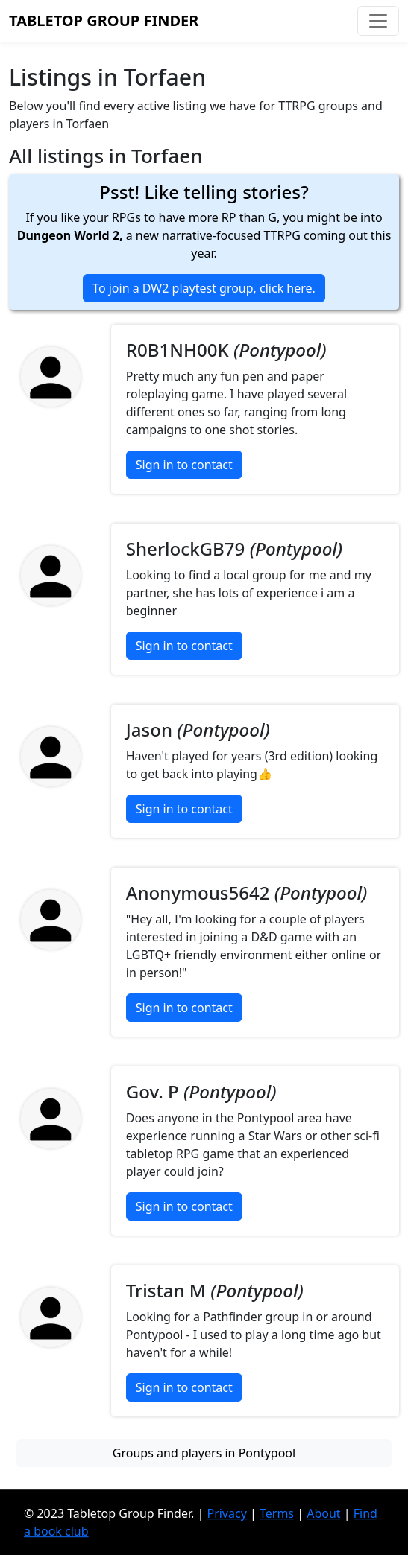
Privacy (226, 1513)
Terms (277, 1513)
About (323, 1513)
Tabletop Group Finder (103, 20)
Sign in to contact (184, 465)
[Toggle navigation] (378, 21)
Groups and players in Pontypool (204, 1453)
